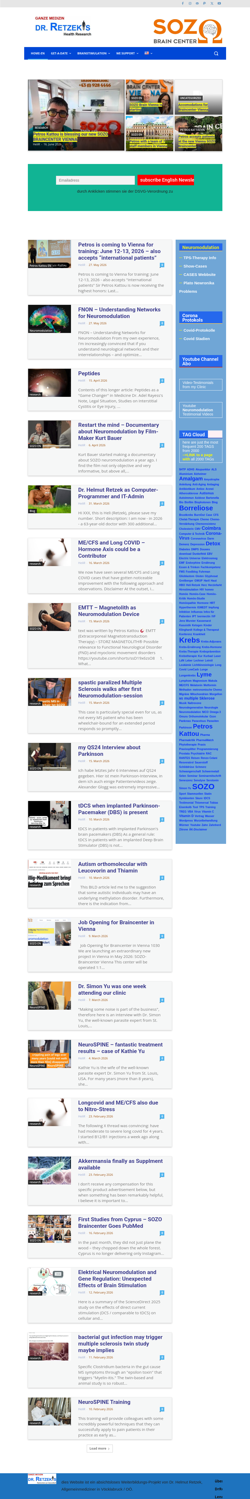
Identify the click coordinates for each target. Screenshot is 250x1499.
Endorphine (193, 562)
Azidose (200, 497)
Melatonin (196, 685)
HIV (202, 589)
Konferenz (185, 634)
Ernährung (208, 562)
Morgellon (216, 694)
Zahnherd (215, 825)
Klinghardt (185, 629)
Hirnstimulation (188, 589)
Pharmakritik (187, 740)
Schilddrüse (186, 767)
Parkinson (185, 727)
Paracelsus (199, 721)
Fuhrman (204, 571)
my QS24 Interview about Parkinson (114, 720)
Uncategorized (190, 98)
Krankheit (199, 634)
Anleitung (185, 484)
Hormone (203, 603)
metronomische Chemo (207, 689)
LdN (181, 660)
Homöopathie (187, 603)
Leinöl (209, 660)
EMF (182, 562)
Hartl (207, 580)
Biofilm (189, 502)
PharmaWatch (204, 740)
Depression (197, 544)
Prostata (184, 753)
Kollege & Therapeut (206, 629)
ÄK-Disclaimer (198, 829)
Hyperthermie (187, 607)
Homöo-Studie (196, 598)
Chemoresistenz (205, 523)
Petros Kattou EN (192, 130)
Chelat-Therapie (189, 519)
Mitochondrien (199, 694)
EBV (210, 553)
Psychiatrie (198, 753)
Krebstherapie (188, 656)
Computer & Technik (192, 533)
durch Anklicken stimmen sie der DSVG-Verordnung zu (125, 191)
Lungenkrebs (187, 675)
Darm (210, 538)
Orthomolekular (198, 716)
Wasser (209, 816)
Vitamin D (186, 816)
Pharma (205, 734)
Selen (182, 775)
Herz (204, 585)
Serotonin (212, 780)
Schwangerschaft (190, 771)
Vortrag (199, 816)
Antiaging (213, 484)
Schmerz (200, 767)
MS (181, 698)
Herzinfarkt (215, 585)
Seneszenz (186, 780)
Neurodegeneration (191, 707)
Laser (217, 656)
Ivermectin (203, 616)
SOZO (203, 786)
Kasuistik (185, 625)
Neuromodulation (41, 328)
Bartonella (212, 497)
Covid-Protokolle (199, 330)
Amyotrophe (212, 479)
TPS (201, 807)
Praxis (202, 744)
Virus (197, 811)
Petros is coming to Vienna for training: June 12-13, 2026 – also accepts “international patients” (117, 250)
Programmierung (207, 749)
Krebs (189, 640)
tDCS (207, 798)
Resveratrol (186, 762)
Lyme (204, 674)
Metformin (209, 685)
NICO (205, 712)
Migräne (184, 694)
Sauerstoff (201, 762)
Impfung (213, 607)
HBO (182, 585)
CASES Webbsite (199, 274)
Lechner (199, 660)
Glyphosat (211, 576)
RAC (209, 753)
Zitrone (183, 829)
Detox (213, 543)
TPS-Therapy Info (199, 257)
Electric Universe (190, 558)
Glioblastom (187, 576)
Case (209, 515)
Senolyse (199, 780)
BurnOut (199, 515)
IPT (194, 616)
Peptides (87, 369)
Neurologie (211, 707)
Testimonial (186, 802)
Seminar (192, 775)
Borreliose (196, 508)
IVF (214, 616)
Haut (214, 580)
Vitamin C (208, 811)
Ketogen (197, 625)
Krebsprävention (210, 651)
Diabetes (184, 549)
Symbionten (186, 798)
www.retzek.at (144, 1466)
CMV (198, 528)
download (185, 553)
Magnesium (200, 680)
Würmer (184, 825)
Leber (188, 660)
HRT (212, 603)
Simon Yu (185, 788)
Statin (208, 793)
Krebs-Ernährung (190, 647)
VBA (190, 811)
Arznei (210, 488)
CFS (215, 515)
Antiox (200, 488)
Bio (181, 502)
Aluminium (186, 474)
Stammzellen (195, 793)
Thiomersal (202, 802)
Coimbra (211, 528)
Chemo (204, 519)
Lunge (204, 669)
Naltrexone (194, 703)
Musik (183, 703)
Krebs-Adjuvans (211, 641)
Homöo (183, 594)
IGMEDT (202, 607)
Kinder (207, 625)
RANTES (184, 758)
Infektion (184, 611)
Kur (200, 656)
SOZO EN (136, 98)
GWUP (199, 580)
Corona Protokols (192, 318)
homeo (209, 589)
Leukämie (185, 665)
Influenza (196, 611)
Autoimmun (186, 497)
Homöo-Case (197, 594)
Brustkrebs (186, 515)
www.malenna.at (144, 1476)
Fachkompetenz (211, 567)
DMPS (195, 549)
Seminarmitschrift (210, 775)
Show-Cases (195, 266)
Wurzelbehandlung (205, 820)
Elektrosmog (210, 558)
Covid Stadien (196, 338)
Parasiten (213, 721)
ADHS (190, 469)
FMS (182, 571)
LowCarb (193, 669)
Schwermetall (210, 771)
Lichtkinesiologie (203, 665)
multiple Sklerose (199, 698)
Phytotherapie (188, 744)
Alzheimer (200, 474)
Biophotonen (203, 502)
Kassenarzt (204, 620)
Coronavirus (198, 538)
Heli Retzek (193, 585)
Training (210, 807)
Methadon (185, 689)
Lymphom (185, 680)
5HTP (182, 469)
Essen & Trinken (189, 567)
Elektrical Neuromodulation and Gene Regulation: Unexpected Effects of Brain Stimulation (118, 1225)
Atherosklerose (188, 493)
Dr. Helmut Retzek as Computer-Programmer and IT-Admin (110, 485)
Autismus (206, 493)
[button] (216, 53)
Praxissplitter (187, 749)
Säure (199, 798)
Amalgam (191, 478)
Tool (195, 807)
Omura (183, 716)
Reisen (195, 758)
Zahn (205, 825)
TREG (183, 811)
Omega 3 (215, 712)
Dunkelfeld (199, 553)
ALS (214, 469)
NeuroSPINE (37, 963)
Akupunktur (203, 469)
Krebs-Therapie (188, 651)
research (41, 127)
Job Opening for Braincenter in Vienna (116, 885)
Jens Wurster (187, 620)
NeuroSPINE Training (99, 1339)
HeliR (81, 262)
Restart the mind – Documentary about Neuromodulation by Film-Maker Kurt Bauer (117, 425)
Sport (182, 793)
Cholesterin (186, 528)
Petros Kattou (196, 730)
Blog (32, 504)
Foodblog (192, 571)
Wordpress (186, 820)
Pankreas (185, 721)
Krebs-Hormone (212, 647)
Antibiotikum (187, 488)
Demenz (184, 544)
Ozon (213, 716)
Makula (212, 680)
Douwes (205, 549)
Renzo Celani (209, 758)
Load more (100, 1385)
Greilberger (186, 580)
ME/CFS (184, 685)
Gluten (199, 576)
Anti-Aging (199, 484)
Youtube (195, 825)
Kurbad (208, 656)
